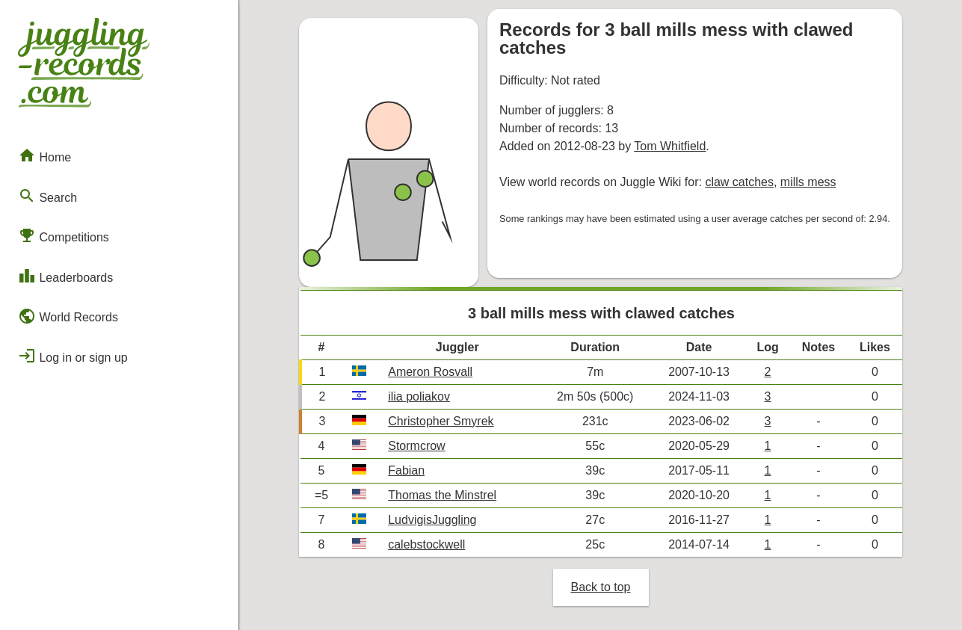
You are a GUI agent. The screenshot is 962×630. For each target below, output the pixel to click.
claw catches (739, 182)
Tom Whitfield (670, 146)
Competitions (63, 235)
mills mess (808, 182)
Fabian (406, 470)
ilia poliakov (419, 396)
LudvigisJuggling (432, 519)
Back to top (600, 587)
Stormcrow (416, 445)
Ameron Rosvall (430, 371)
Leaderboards (65, 276)
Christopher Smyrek (440, 421)
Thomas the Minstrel (442, 495)
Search (47, 196)
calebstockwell (426, 544)
